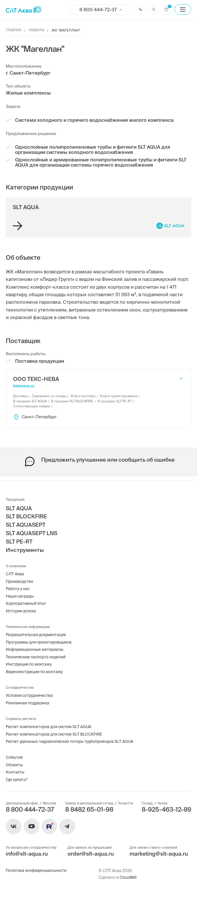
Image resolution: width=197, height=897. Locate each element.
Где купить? (17, 778)
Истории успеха (22, 606)
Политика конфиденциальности (38, 870)
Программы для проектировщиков (40, 638)
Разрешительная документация (37, 630)
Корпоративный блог (27, 598)
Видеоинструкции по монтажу (36, 668)
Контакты (15, 771)
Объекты (37, 30)
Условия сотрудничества (31, 692)
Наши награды (20, 590)
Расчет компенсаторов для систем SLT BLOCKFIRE (56, 732)
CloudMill (128, 877)
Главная (14, 30)
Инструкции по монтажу (30, 660)
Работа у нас (18, 583)
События (14, 756)
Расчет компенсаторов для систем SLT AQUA (50, 724)
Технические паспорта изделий (37, 653)
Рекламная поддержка (28, 700)
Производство (20, 575)
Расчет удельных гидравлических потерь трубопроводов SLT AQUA (71, 739)
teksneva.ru (24, 386)
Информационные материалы (36, 645)
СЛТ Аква (15, 568)
